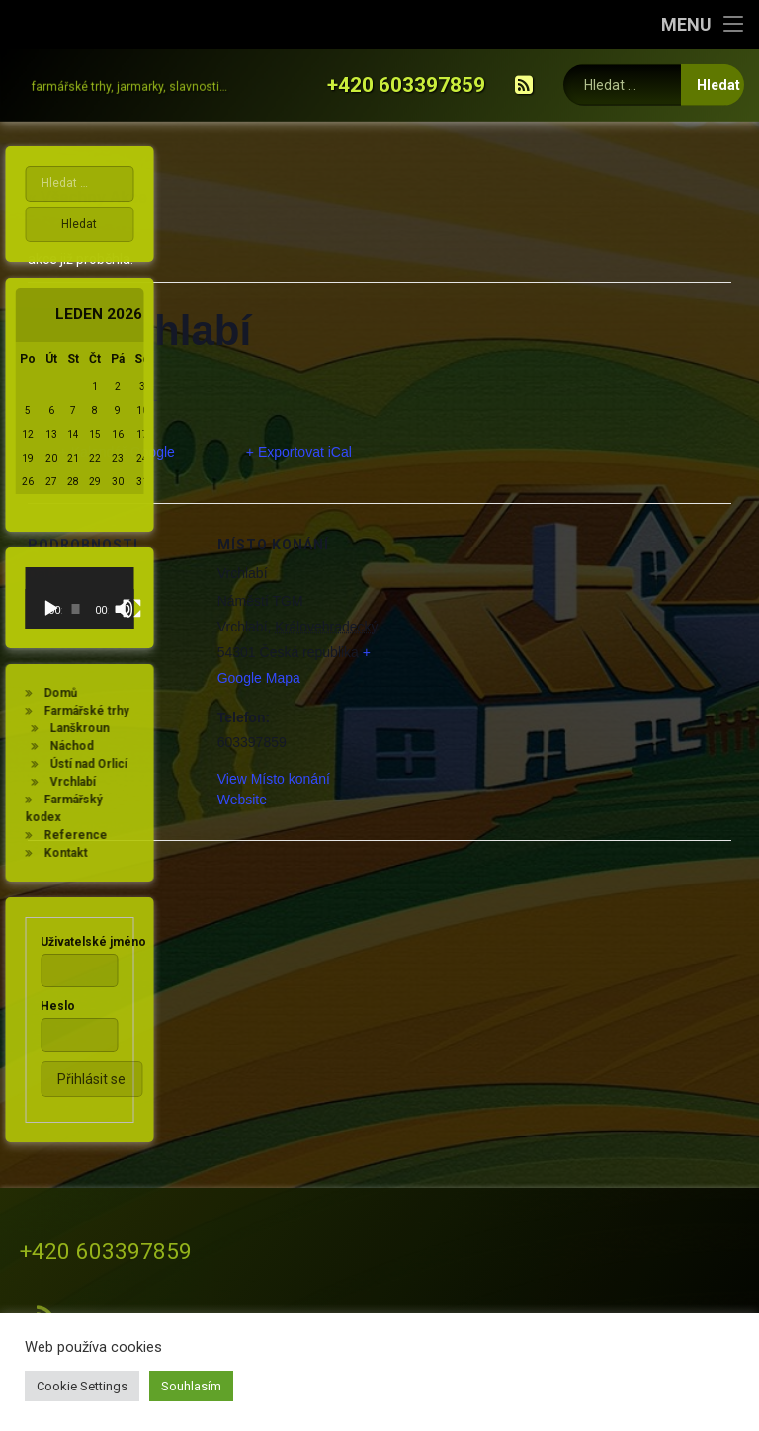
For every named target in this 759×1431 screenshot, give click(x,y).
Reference (48, 835)
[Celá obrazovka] (105, 609)
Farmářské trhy (59, 710)
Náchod (44, 746)
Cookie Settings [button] (82, 1386)
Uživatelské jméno (67, 942)
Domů (33, 693)
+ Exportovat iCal (299, 452)
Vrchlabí (45, 782)
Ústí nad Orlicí (61, 764)
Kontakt (38, 853)
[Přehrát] (24, 609)
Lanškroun (52, 728)
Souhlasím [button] (191, 1386)
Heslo (31, 1006)
